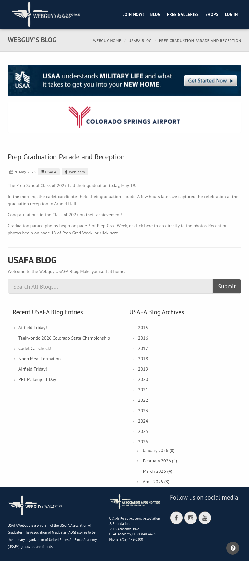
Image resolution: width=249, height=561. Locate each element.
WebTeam (74, 171)
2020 (143, 379)
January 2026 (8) (158, 450)
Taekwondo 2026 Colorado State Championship (64, 338)
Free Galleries (183, 14)
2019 (143, 369)
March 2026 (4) (157, 471)
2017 (143, 348)
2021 (143, 390)
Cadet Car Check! (34, 348)
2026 (143, 442)
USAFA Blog (140, 40)
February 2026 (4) (160, 461)
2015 (143, 327)
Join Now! (133, 14)
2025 (143, 431)
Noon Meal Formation (39, 359)
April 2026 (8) (156, 481)
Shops (211, 14)
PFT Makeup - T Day (37, 379)
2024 (143, 421)
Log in (231, 14)
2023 (143, 410)
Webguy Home (107, 40)
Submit (227, 286)
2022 (143, 400)
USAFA (48, 171)
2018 (143, 359)
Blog (155, 14)
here (148, 226)
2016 (143, 338)
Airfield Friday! (32, 327)
